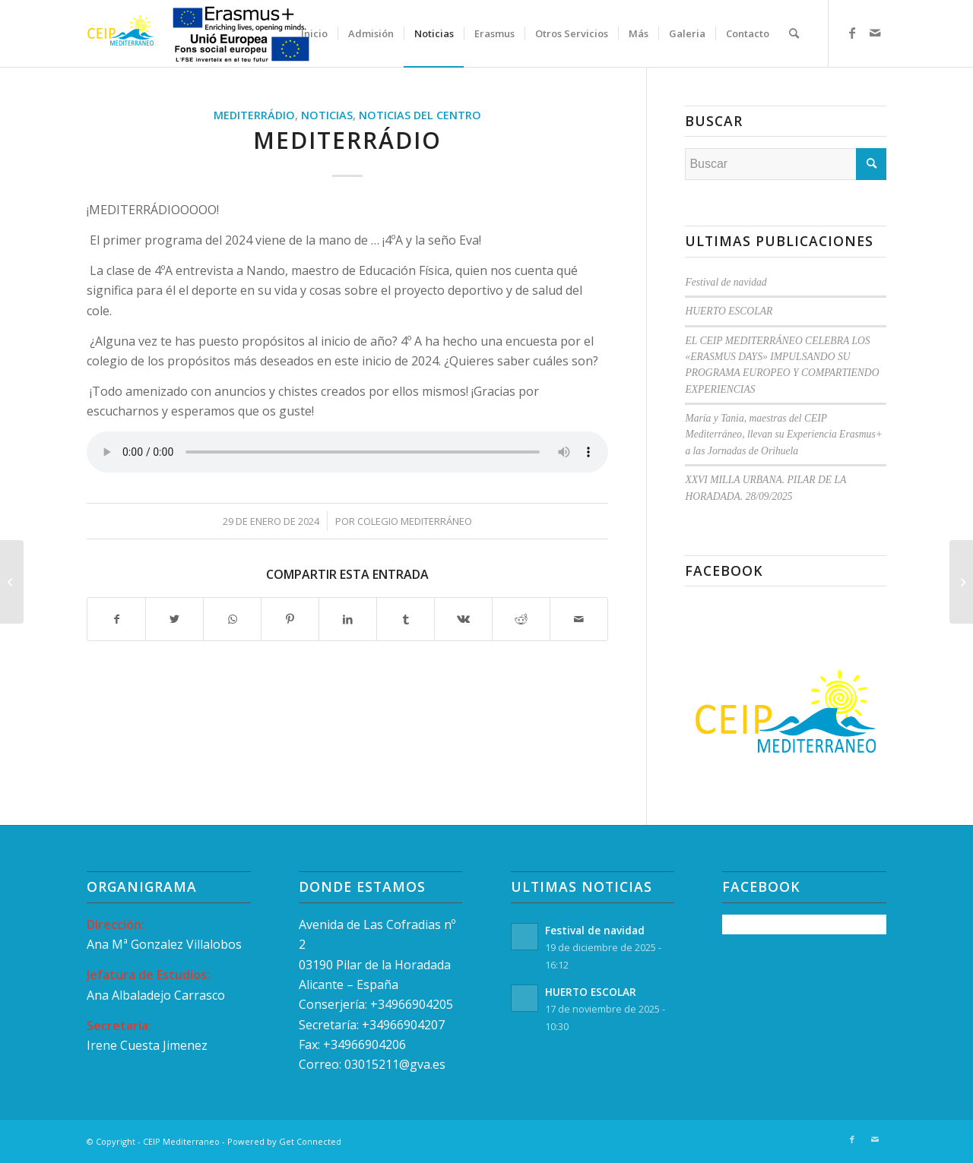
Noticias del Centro (420, 115)
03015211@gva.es (396, 1064)
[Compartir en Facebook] (116, 619)
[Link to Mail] (875, 32)
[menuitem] (314, 33)
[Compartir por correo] (578, 619)
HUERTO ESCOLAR (728, 311)
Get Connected (310, 1141)
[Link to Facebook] (852, 32)
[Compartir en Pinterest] (290, 619)
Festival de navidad (725, 282)
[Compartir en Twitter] (174, 619)
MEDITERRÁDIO (254, 115)
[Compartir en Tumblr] (405, 619)
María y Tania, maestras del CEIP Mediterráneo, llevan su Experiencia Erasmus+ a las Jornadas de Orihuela (783, 434)
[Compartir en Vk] (463, 619)
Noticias (327, 115)
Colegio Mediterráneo (414, 521)
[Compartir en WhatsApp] (232, 619)
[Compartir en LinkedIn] (347, 619)
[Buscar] (794, 33)
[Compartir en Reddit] (521, 619)
